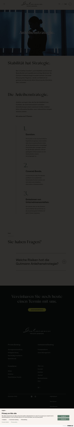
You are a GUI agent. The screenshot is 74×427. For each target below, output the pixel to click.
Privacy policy (14, 422)
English (4, 410)
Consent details (5, 422)
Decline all (63, 419)
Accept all (63, 416)
